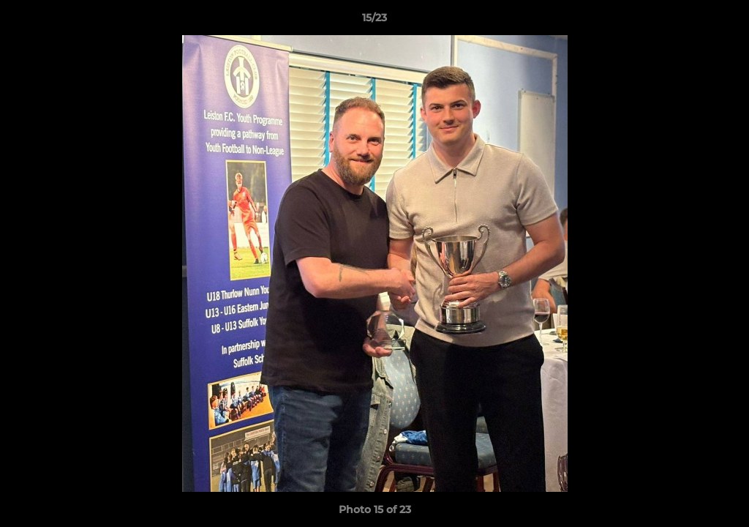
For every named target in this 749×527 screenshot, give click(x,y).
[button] (722, 21)
